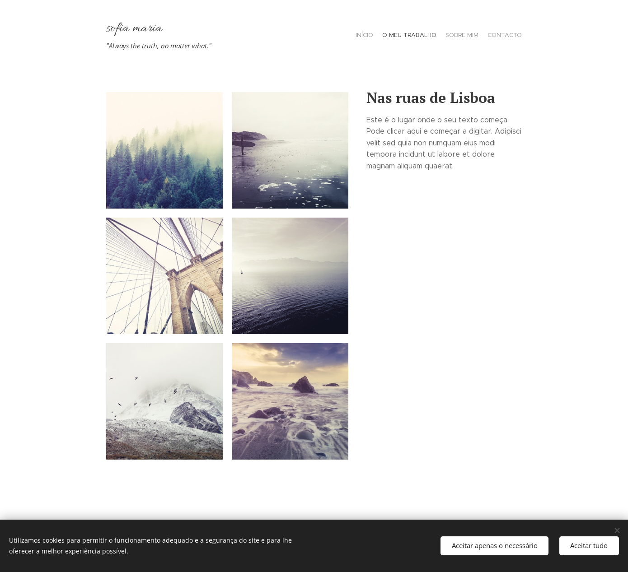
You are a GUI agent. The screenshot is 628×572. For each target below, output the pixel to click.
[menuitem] (495, 36)
